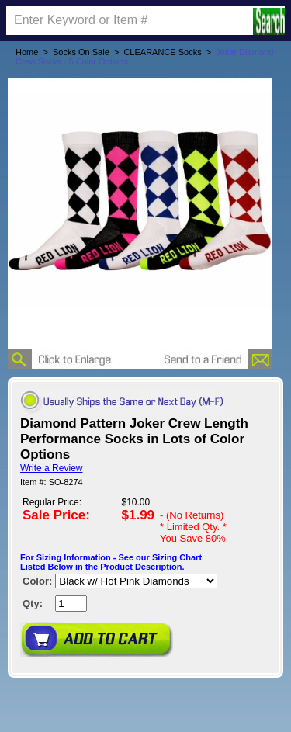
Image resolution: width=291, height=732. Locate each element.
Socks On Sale (81, 52)
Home (27, 52)
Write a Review (51, 468)
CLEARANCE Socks (162, 52)
